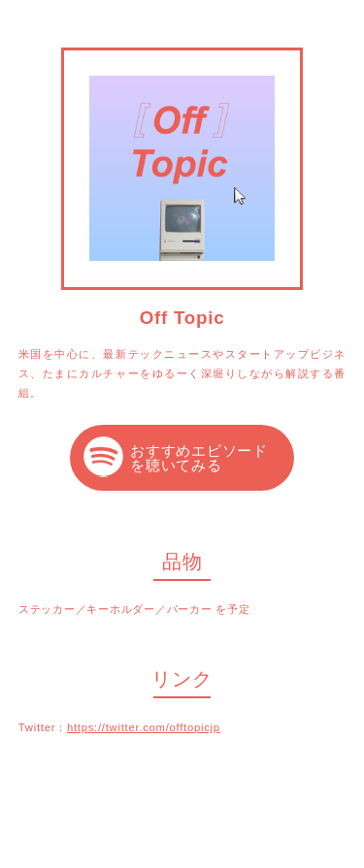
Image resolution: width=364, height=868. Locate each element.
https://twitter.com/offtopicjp (143, 727)
